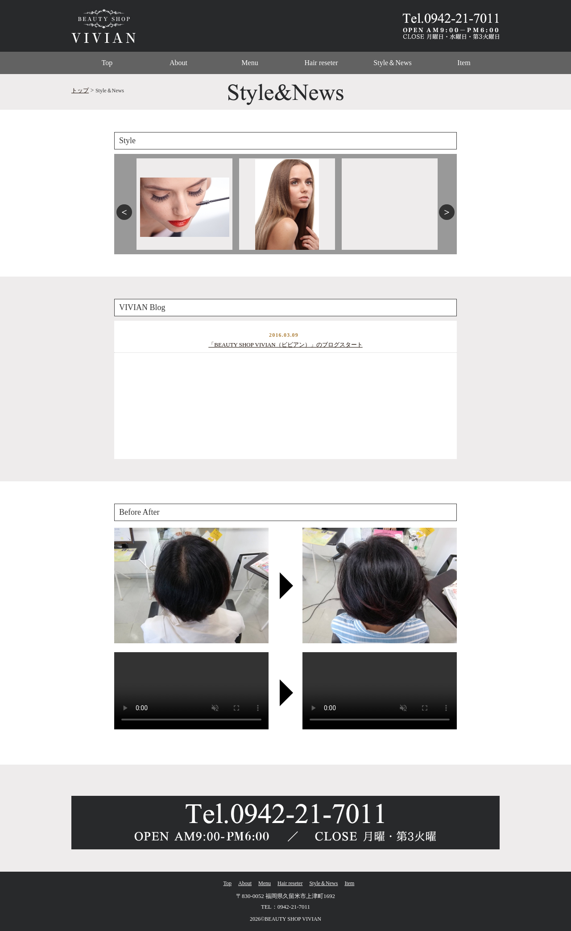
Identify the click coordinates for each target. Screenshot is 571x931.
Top (107, 62)
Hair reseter (321, 62)
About (178, 62)
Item (463, 62)
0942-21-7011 (293, 906)
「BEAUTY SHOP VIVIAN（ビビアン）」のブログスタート (285, 344)
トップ (80, 90)
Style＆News (392, 62)
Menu (249, 62)
